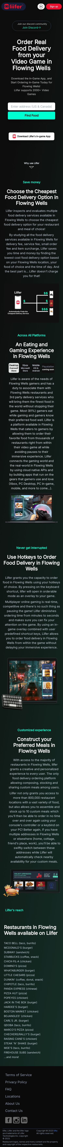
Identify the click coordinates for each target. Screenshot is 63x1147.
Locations (12, 1096)
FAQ (8, 1089)
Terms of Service (18, 1075)
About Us (12, 1104)
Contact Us (14, 1111)
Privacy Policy (16, 1082)
